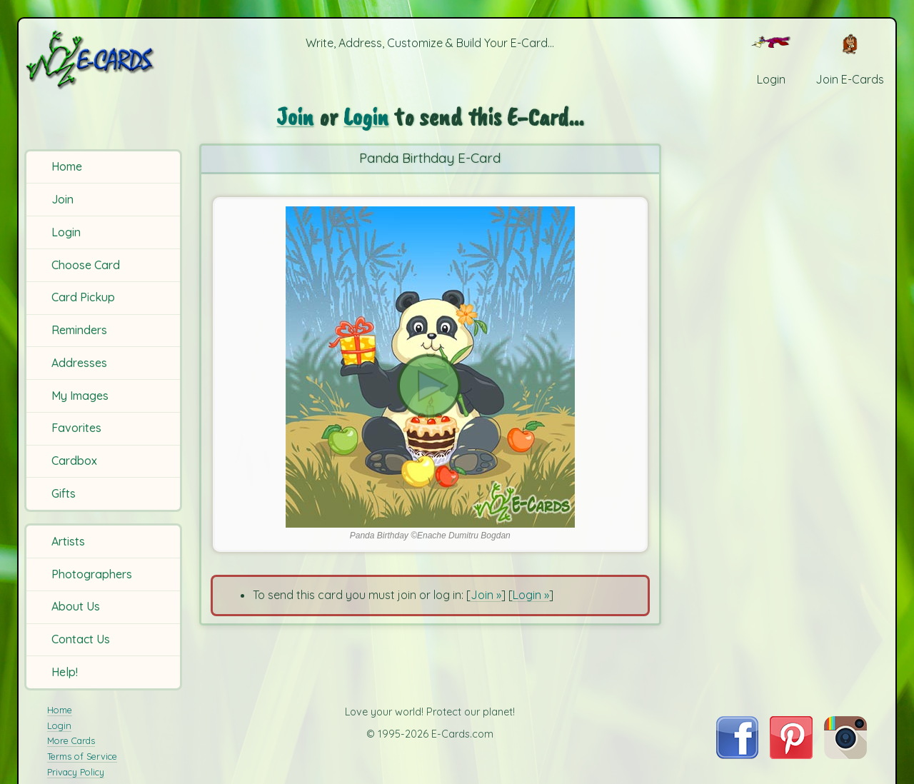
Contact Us (80, 639)
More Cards (71, 740)
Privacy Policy (75, 772)
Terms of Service (82, 756)
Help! (64, 672)
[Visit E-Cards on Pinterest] (791, 755)
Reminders (79, 330)
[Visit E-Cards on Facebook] (737, 755)
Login (66, 232)
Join (62, 199)
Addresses (79, 363)
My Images (80, 395)
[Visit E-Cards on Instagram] (845, 755)
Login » (531, 595)
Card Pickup (83, 297)
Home (66, 166)
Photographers (91, 574)
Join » (486, 595)
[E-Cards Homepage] (105, 59)
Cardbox (74, 460)
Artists (68, 541)
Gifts (63, 493)
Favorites (76, 428)
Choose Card (85, 265)
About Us (75, 606)
